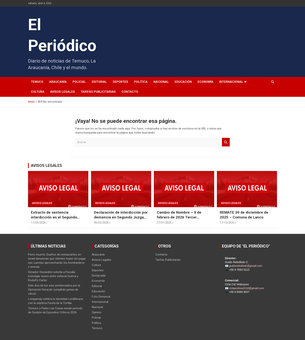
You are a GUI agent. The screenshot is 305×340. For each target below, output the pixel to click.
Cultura (37, 91)
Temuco (37, 82)
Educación (183, 82)
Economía (205, 82)
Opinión (96, 312)
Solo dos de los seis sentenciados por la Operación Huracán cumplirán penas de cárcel (54, 289)
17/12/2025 (227, 222)
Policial (79, 82)
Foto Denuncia (101, 296)
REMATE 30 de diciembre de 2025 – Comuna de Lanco (244, 214)
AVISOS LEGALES (46, 165)
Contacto (130, 91)
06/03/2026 (101, 222)
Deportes (120, 82)
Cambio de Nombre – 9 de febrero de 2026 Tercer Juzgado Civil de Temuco (179, 217)
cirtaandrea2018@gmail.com (246, 288)
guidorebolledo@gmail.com (245, 265)
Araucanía (58, 82)
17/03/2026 (38, 222)
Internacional (231, 82)
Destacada (98, 275)
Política (141, 82)
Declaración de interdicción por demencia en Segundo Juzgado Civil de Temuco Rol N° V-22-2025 (121, 219)
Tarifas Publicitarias (98, 91)
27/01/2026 (164, 222)
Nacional (161, 82)
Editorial (99, 82)
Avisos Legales (62, 91)
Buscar (226, 142)
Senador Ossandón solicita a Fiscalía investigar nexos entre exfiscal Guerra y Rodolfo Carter (53, 276)
